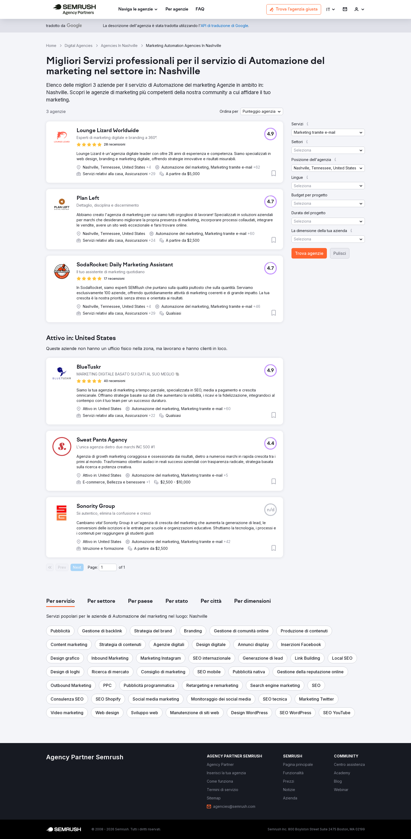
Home (51, 45)
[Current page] (107, 567)
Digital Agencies (79, 45)
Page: (93, 567)
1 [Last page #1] (124, 567)
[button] (331, 9)
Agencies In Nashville (119, 45)
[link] (176, 9)
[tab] (60, 601)
